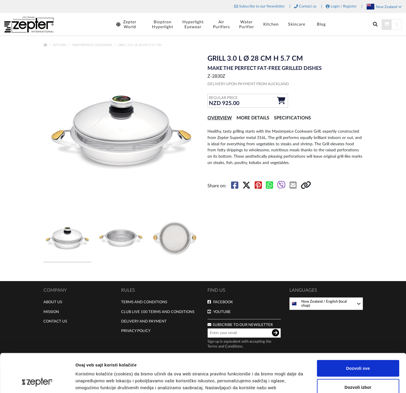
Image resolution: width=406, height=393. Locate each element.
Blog (321, 24)
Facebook (223, 302)
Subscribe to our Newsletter (262, 6)
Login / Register (344, 6)
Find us (216, 290)
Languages (303, 290)
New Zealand (389, 7)
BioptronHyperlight (162, 24)
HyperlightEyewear (193, 24)
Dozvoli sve (358, 331)
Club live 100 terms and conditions (158, 312)
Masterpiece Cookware (92, 45)
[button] (190, 132)
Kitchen (271, 24)
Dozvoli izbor (357, 350)
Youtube (222, 312)
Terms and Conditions (144, 302)
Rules (128, 290)
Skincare (296, 24)
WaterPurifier (246, 24)
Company (55, 290)
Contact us (308, 6)
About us (52, 302)
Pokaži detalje (305, 381)
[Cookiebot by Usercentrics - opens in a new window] (37, 381)
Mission (51, 312)
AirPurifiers (221, 24)
